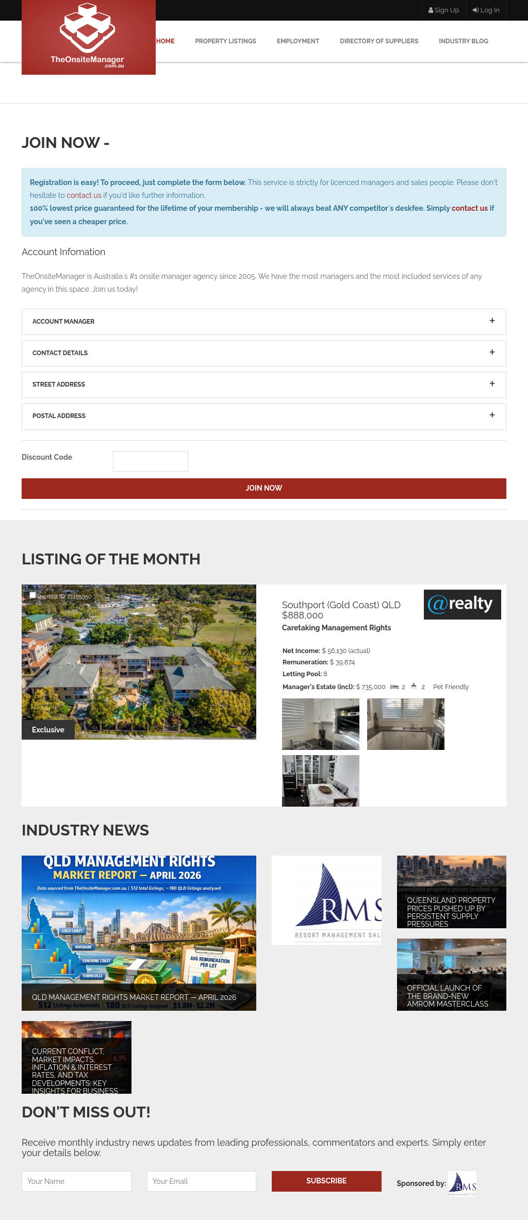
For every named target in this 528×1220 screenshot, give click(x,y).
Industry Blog (464, 41)
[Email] (202, 1181)
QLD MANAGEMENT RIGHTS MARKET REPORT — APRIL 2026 (134, 997)
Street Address (58, 384)
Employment (298, 41)
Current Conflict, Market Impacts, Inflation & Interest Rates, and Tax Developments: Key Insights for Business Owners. (75, 1076)
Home (165, 41)
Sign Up (443, 10)
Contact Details (60, 353)
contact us (84, 195)
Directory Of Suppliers (379, 41)
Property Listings (225, 41)
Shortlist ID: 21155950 (60, 596)
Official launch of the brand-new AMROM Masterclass (448, 996)
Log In (486, 10)
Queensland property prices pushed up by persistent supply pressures (451, 912)
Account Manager (63, 321)
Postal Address (59, 416)
